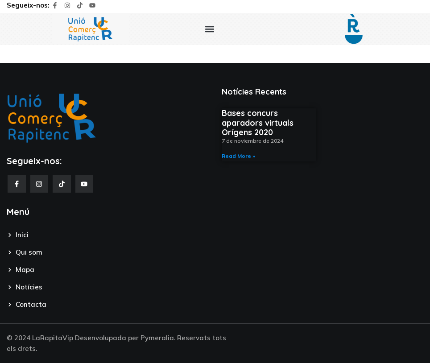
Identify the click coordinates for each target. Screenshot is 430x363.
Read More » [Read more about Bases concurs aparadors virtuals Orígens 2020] (238, 156)
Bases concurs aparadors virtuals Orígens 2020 (258, 122)
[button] (210, 28)
